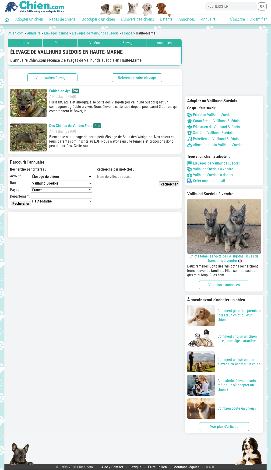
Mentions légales (186, 467)
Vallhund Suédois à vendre (210, 169)
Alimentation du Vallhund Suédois (215, 145)
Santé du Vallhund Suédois (210, 132)
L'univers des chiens (137, 19)
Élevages (129, 43)
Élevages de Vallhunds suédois (213, 163)
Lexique (135, 467)
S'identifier (258, 19)
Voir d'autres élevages (52, 77)
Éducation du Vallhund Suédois (213, 127)
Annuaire (208, 19)
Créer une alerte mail (206, 180)
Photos (60, 43)
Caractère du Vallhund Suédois (213, 121)
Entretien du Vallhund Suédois (213, 139)
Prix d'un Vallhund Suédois (210, 115)
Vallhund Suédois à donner (210, 175)
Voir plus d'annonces (224, 285)
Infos (25, 43)
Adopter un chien (29, 19)
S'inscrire (237, 19)
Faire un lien (157, 467)
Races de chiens (62, 19)
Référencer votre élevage (137, 77)
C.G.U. (210, 467)
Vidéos (94, 43)
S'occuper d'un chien (98, 19)
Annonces (187, 19)
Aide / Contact (112, 467)
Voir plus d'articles (224, 426)
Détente (166, 19)
